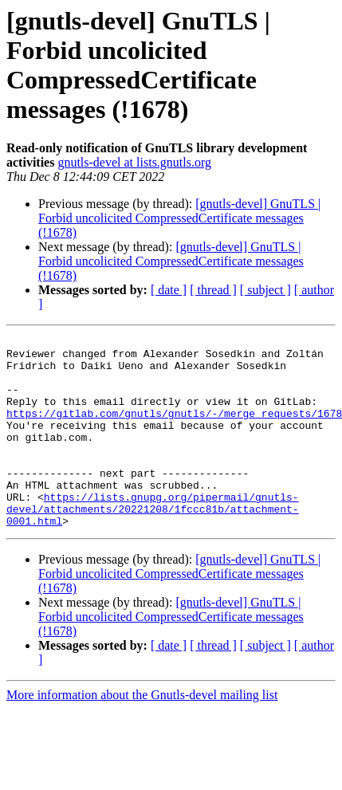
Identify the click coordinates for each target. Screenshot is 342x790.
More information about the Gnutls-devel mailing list (141, 733)
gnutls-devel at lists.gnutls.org (134, 162)
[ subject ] (265, 290)
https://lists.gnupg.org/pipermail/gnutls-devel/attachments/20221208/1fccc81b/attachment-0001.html (152, 544)
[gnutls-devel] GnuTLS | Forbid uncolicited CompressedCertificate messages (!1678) (179, 218)
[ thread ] (213, 290)
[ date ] (169, 290)
